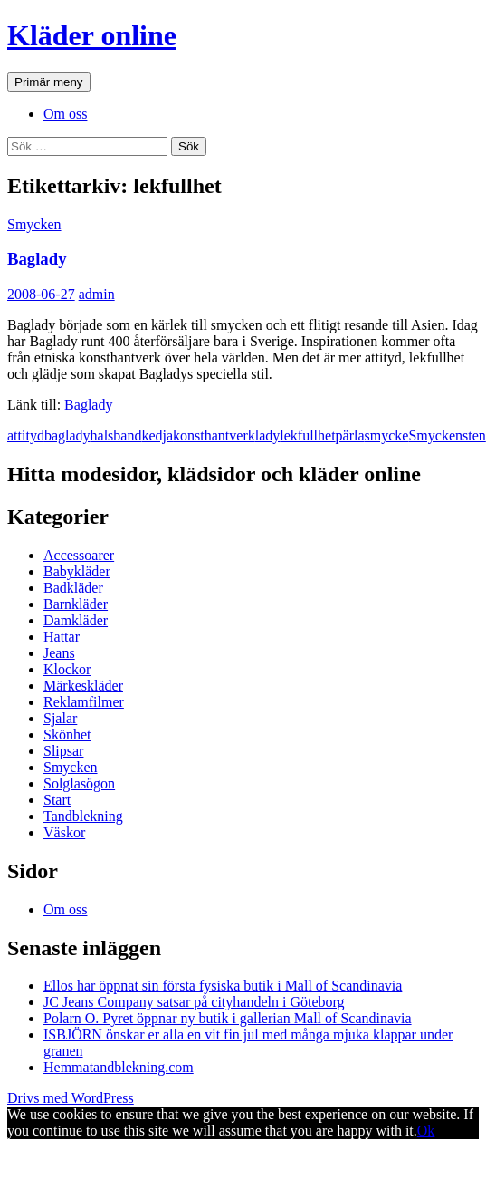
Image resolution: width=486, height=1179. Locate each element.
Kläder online (91, 35)
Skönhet (67, 734)
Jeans (59, 653)
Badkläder (73, 587)
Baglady (36, 258)
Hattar (61, 636)
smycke (387, 435)
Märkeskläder (83, 685)
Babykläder (76, 571)
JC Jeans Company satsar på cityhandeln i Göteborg (194, 1002)
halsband (116, 435)
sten (474, 435)
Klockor (67, 669)
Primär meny (48, 82)
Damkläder (75, 620)
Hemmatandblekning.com (118, 1067)
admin (97, 294)
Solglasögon (79, 783)
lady (268, 435)
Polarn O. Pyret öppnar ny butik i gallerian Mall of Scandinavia (227, 1018)
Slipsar (63, 751)
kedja (157, 435)
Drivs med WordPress (70, 1098)
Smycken (34, 224)
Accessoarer (78, 555)
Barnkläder (75, 604)
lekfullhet (307, 435)
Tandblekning (83, 816)
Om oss (65, 113)
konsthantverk (214, 435)
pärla (350, 435)
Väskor (64, 832)
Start (57, 799)
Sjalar (60, 718)
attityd (25, 435)
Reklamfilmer (83, 702)
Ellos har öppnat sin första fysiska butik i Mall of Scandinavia (222, 985)
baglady (67, 435)
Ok (426, 1130)
